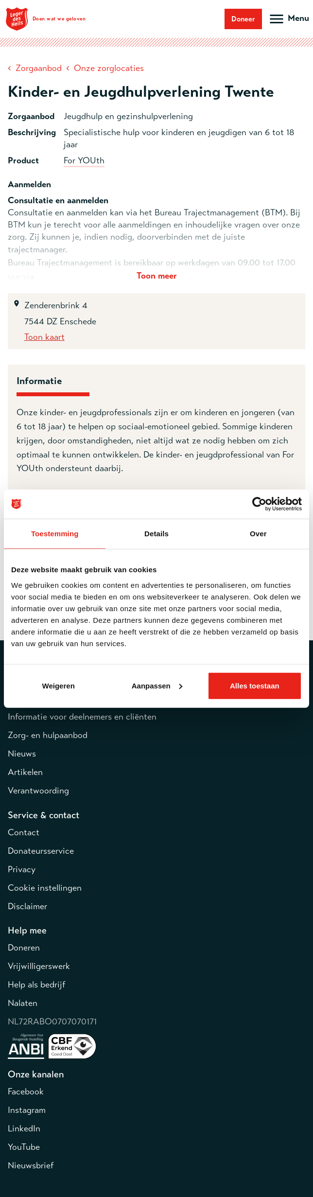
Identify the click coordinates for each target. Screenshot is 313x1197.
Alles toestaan (254, 685)
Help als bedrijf (36, 984)
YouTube (24, 1147)
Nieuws (22, 753)
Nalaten (22, 1003)
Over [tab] (258, 533)
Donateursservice (41, 850)
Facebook (26, 1091)
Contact (23, 832)
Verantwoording (38, 790)
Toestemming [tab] (55, 533)
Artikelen (25, 772)
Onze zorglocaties (109, 68)
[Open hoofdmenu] (288, 19)
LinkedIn (24, 1128)
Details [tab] (156, 533)
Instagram (27, 1110)
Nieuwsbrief (30, 1165)
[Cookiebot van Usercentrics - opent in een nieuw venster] (259, 504)
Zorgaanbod (39, 68)
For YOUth (84, 160)
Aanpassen (157, 685)
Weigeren (58, 685)
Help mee (27, 930)
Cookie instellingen (45, 887)
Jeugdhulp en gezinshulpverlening (128, 116)
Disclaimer (27, 906)
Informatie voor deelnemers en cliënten (82, 716)
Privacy (21, 869)
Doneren (24, 947)
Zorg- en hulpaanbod (47, 735)
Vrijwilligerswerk (39, 966)
